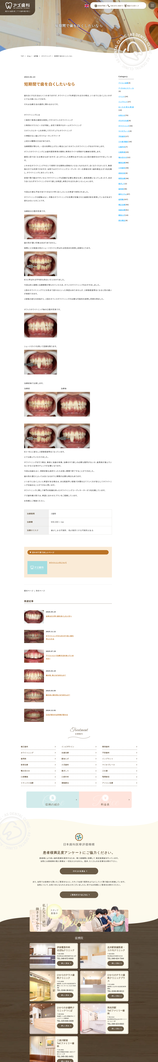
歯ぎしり (65, 713)
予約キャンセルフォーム (120, 1031)
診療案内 (80, 1034)
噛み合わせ (26, 713)
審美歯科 (106, 688)
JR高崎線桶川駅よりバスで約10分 (51, 1054)
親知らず (65, 700)
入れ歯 (105, 713)
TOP (22, 56)
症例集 (36, 56)
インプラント (108, 700)
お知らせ (116, 1016)
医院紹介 (80, 1030)
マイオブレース (109, 707)
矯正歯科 (25, 688)
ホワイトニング (46, 56)
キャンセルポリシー (84, 1049)
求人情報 (116, 1023)
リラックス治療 (27, 726)
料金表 (80, 1041)
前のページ (29, 590)
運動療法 (65, 726)
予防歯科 (106, 694)
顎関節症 (106, 719)
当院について (82, 1020)
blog (29, 56)
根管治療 (25, 707)
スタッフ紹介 (82, 1027)
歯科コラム (117, 1020)
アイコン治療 (108, 726)
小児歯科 (65, 707)
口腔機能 (25, 719)
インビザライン (68, 688)
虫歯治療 (65, 694)
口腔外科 (65, 719)
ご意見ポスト (118, 1027)
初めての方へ (130, 6)
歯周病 (24, 700)
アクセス (80, 1044)
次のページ (41, 590)
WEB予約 (99, 6)
